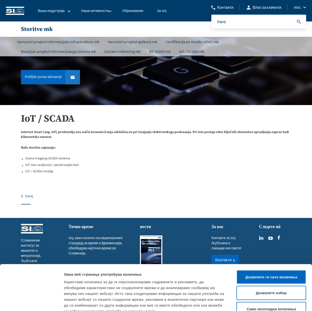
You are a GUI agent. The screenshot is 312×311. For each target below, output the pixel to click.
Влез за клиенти (267, 7)
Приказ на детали (281, 301)
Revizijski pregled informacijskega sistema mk (58, 51)
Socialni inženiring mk (122, 51)
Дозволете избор (271, 263)
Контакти (225, 7)
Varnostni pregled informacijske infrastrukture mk (58, 41)
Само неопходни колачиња (271, 279)
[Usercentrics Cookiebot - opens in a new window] (31, 301)
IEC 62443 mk (160, 51)
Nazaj (29, 196)
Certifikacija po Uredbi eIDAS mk (192, 41)
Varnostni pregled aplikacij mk (132, 41)
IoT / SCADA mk (191, 51)
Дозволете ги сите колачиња (271, 247)
